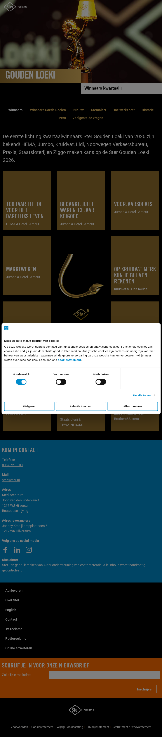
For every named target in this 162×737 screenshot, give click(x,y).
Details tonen (142, 395)
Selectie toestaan (81, 406)
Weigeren (29, 406)
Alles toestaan (132, 406)
